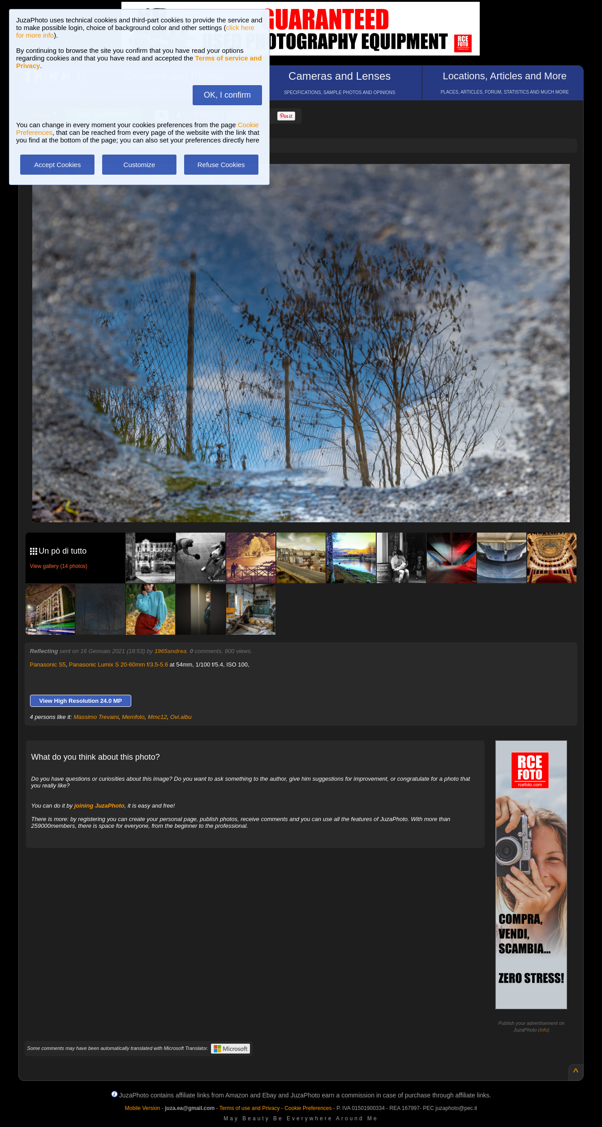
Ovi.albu (181, 717)
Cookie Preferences (307, 1108)
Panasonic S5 (48, 664)
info (544, 1029)
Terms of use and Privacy (249, 1108)
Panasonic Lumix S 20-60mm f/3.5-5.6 (118, 664)
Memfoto (133, 717)
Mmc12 (157, 717)
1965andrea (171, 651)
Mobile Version (142, 1108)
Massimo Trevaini (96, 717)
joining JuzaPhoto (99, 805)
